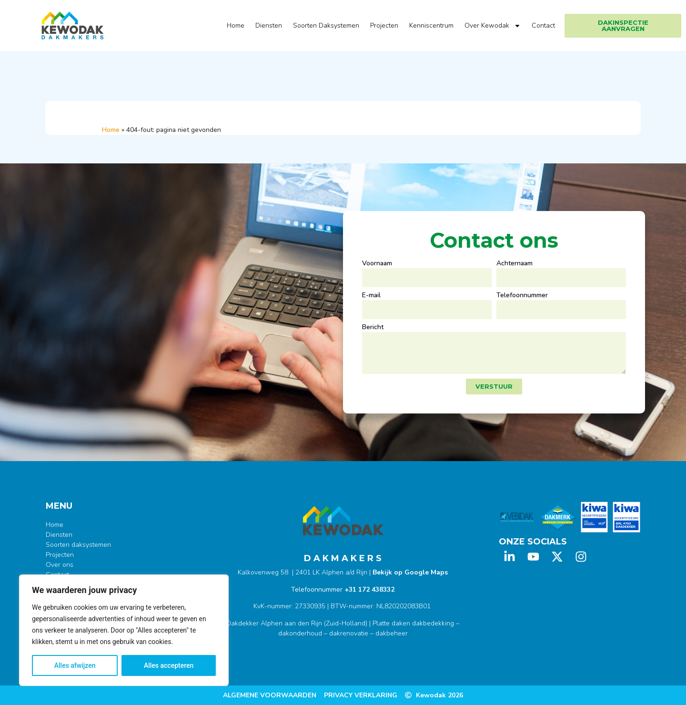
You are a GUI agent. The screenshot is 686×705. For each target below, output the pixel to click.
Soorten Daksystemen (326, 25)
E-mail (371, 296)
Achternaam (514, 264)
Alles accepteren (168, 665)
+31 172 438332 (369, 589)
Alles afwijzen (75, 665)
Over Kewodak (492, 25)
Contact (543, 25)
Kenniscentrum (431, 25)
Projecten (384, 25)
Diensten (268, 25)
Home (235, 25)
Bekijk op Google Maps (410, 572)
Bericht (372, 328)
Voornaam (377, 264)
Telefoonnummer (522, 296)
